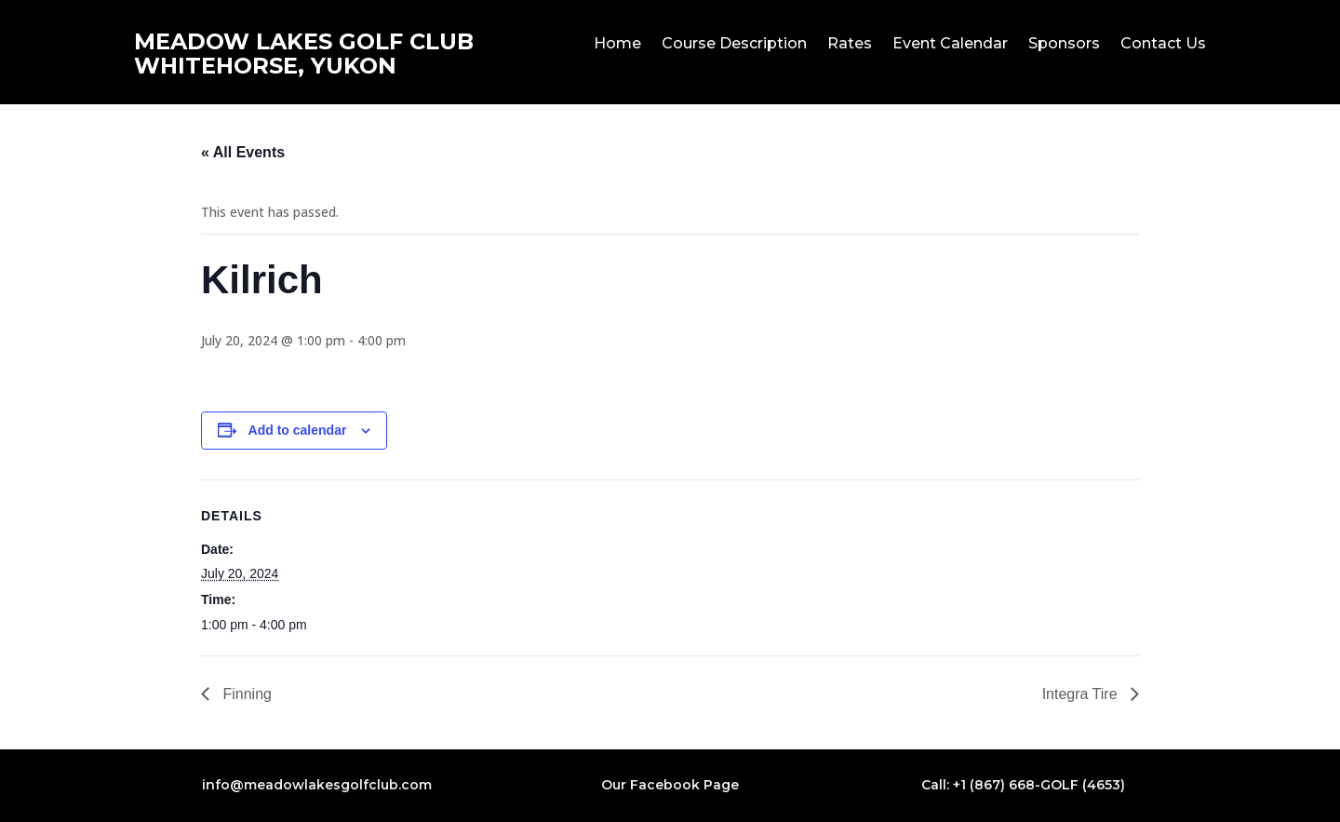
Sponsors (1064, 44)
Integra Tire (1081, 694)
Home (617, 44)
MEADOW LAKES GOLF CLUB (304, 41)
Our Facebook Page (670, 784)
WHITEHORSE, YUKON (265, 65)
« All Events (243, 152)
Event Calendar (950, 44)
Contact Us (1163, 44)
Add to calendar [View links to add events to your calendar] (297, 430)
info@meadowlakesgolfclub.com (317, 784)
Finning (245, 694)
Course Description (734, 44)
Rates (849, 44)
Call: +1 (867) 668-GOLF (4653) (1023, 784)
